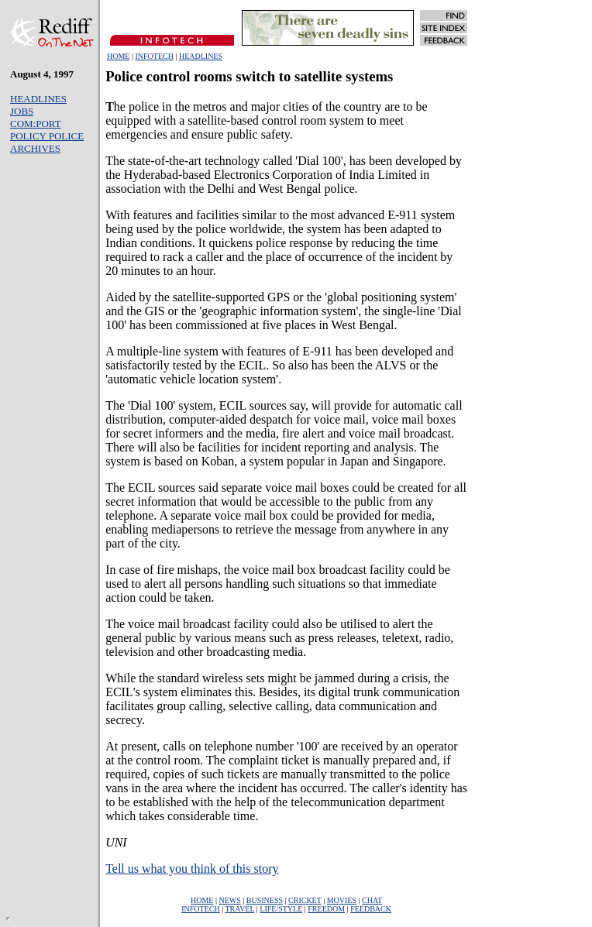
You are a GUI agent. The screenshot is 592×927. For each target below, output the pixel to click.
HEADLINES (200, 56)
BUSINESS (264, 900)
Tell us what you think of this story (191, 868)
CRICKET (305, 900)
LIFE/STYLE (281, 909)
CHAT (372, 900)
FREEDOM (326, 909)
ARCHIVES (35, 148)
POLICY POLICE (47, 136)
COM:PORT (35, 123)
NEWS (229, 900)
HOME (118, 56)
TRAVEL (240, 909)
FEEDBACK (370, 909)
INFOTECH (154, 56)
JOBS (21, 111)
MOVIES (341, 900)
